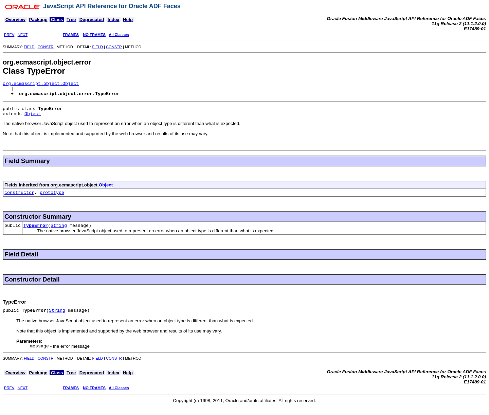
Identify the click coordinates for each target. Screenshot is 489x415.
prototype (52, 198)
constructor (19, 198)
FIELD (29, 47)
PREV (9, 35)
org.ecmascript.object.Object (41, 84)
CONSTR (46, 47)
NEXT (23, 35)
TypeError (35, 232)
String (59, 232)
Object (32, 118)
